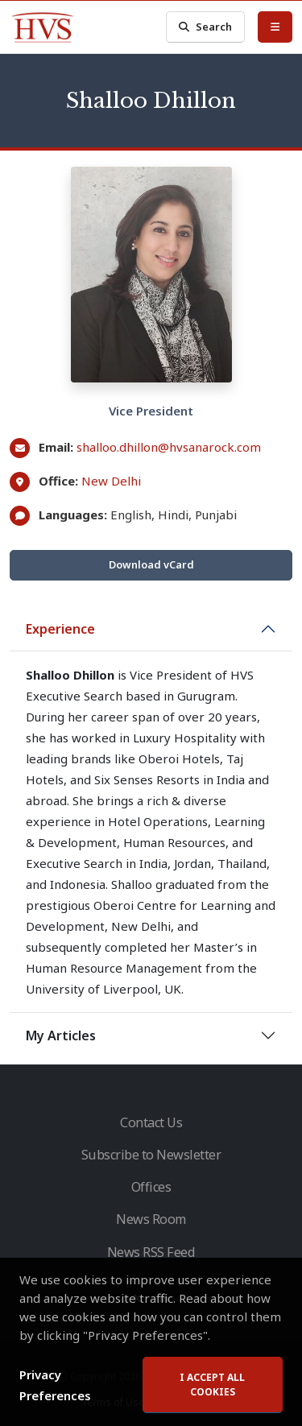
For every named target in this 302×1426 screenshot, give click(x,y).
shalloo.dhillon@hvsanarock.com (169, 447)
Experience (60, 629)
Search (205, 27)
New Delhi (111, 481)
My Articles (61, 1035)
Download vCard (151, 564)
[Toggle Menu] (275, 26)
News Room (151, 1219)
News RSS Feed (151, 1252)
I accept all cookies (212, 1387)
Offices (151, 1187)
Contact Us (151, 1122)
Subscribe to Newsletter (151, 1155)
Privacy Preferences (55, 1387)
